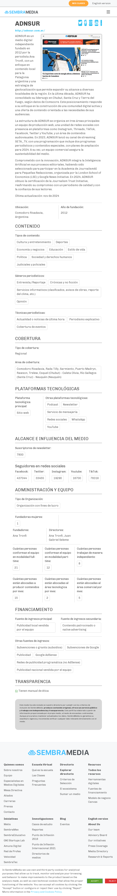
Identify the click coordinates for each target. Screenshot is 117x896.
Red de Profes (12, 851)
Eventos (65, 824)
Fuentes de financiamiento (97, 790)
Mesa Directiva (13, 790)
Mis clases (78, 3)
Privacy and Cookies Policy (46, 891)
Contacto (9, 812)
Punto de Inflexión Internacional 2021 (44, 846)
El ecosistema (68, 788)
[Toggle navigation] (108, 12)
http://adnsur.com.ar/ (30, 30)
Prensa (8, 806)
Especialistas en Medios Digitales (14, 783)
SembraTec (11, 862)
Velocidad (10, 856)
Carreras (9, 801)
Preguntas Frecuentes (39, 783)
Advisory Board (97, 835)
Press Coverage (98, 846)
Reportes (37, 829)
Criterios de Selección (67, 781)
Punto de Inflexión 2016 (43, 837)
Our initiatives (97, 840)
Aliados (8, 795)
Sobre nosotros (13, 770)
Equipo (8, 775)
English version (101, 3)
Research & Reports (100, 856)
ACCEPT (95, 881)
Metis (7, 824)
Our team (94, 829)
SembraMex (11, 829)
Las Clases (38, 775)
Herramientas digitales (97, 781)
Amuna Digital (12, 846)
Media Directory (98, 851)
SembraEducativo (14, 835)
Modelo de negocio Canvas (99, 800)
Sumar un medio (70, 794)
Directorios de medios (40, 855)
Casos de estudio (42, 824)
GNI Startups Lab (14, 840)
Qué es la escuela (42, 770)
